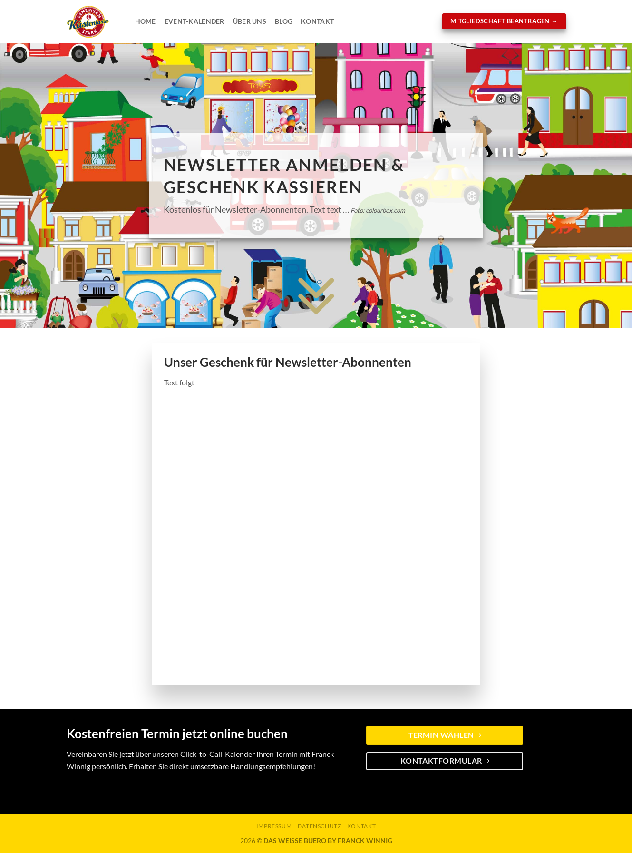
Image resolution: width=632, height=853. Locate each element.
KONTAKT (361, 826)
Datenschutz (319, 826)
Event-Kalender (194, 21)
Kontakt (317, 21)
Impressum (274, 826)
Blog (283, 21)
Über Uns (249, 21)
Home (145, 21)
